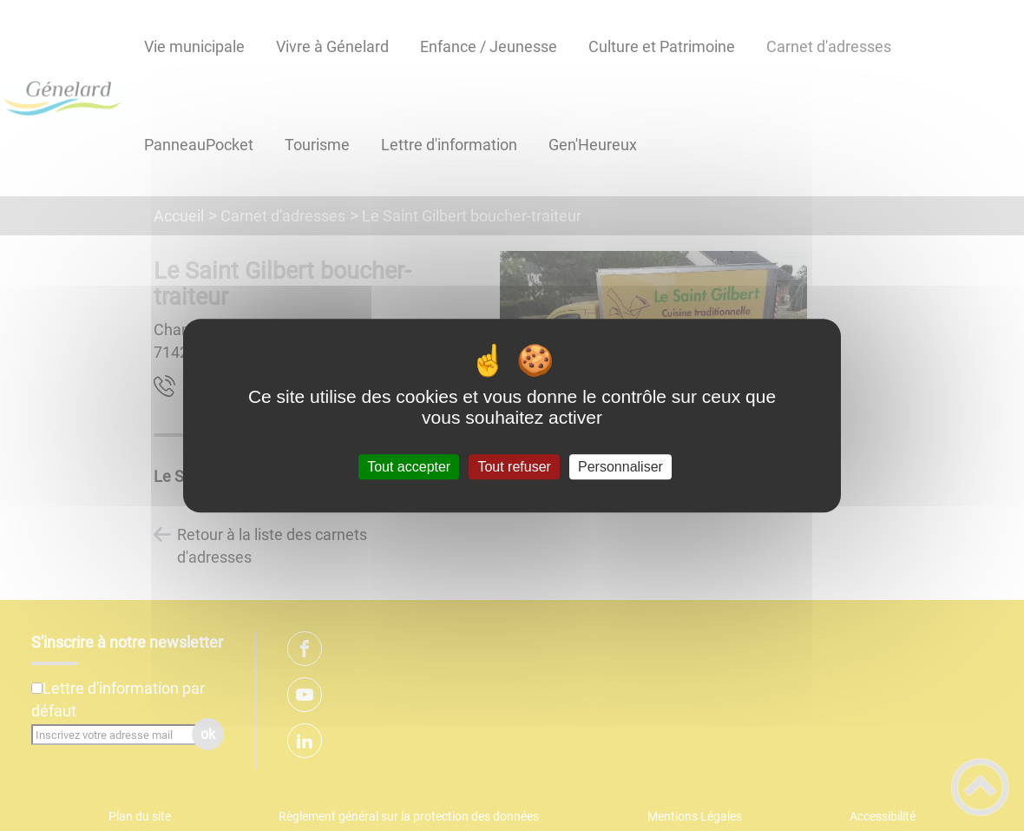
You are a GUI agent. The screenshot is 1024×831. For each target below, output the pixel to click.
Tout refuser (513, 466)
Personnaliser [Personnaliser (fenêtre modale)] (620, 466)
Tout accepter (408, 466)
